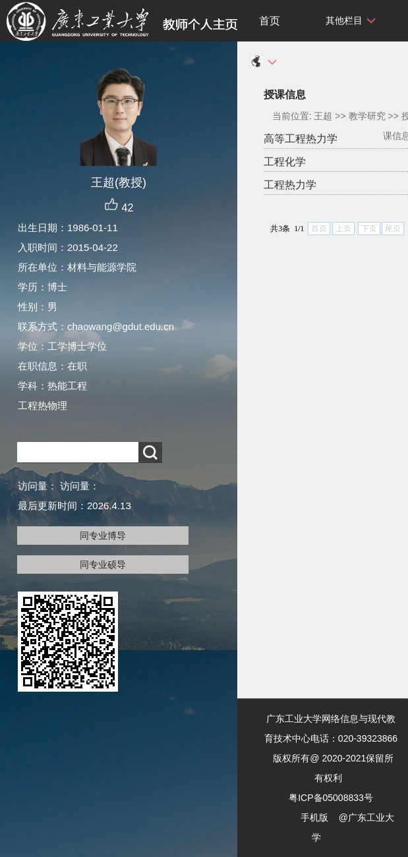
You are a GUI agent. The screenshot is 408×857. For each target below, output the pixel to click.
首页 (269, 20)
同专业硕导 (103, 564)
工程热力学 (290, 184)
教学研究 (367, 116)
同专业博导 (103, 535)
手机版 (314, 817)
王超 (323, 116)
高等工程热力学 (300, 138)
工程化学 (285, 161)
